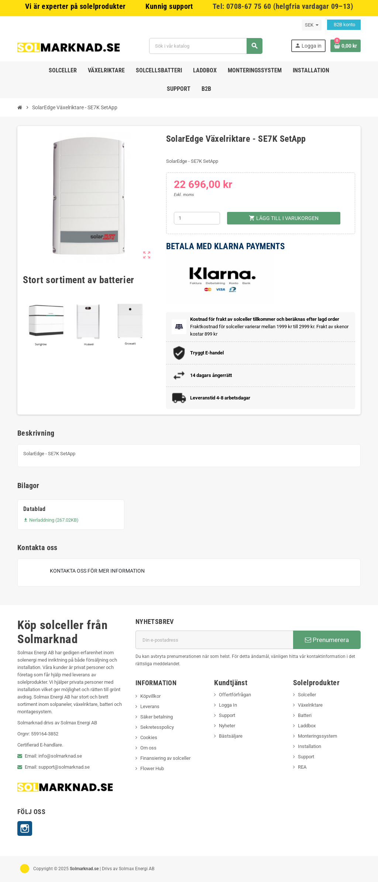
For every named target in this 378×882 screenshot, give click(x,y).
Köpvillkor (150, 696)
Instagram (24, 828)
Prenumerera (327, 640)
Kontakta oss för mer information (97, 571)
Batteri (305, 715)
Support (227, 715)
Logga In (228, 705)
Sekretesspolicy (157, 727)
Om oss (148, 748)
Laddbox (307, 725)
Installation (309, 746)
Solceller (307, 694)
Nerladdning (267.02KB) (51, 520)
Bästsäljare (231, 736)
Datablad (34, 508)
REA (302, 767)
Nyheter (227, 725)
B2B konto (344, 24)
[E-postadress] (214, 640)
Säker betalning (156, 717)
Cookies (148, 737)
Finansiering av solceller (165, 758)
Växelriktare (310, 705)
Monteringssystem (317, 736)
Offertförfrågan (235, 694)
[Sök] (205, 46)
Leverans (149, 706)
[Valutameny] (312, 25)
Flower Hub (152, 768)
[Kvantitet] (197, 218)
